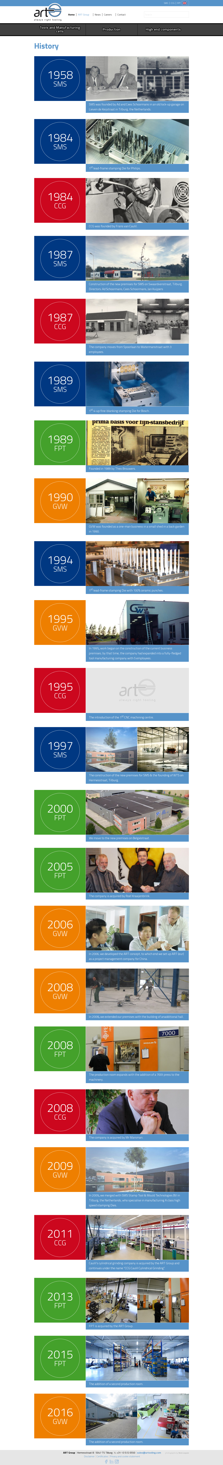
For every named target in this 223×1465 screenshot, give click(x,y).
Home (71, 14)
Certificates (102, 1456)
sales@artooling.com (149, 1452)
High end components (163, 29)
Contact (121, 14)
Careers (108, 14)
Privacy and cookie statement (125, 1456)
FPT (179, 3)
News (98, 14)
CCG (173, 3)
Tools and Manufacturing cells (60, 29)
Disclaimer (89, 1456)
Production (111, 29)
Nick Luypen (184, 1452)
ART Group (83, 14)
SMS (166, 3)
